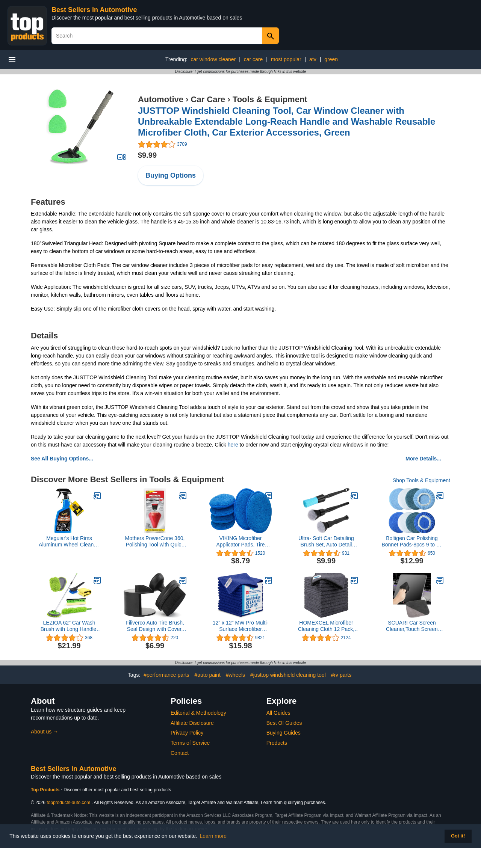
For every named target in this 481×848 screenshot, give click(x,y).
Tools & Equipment (270, 99)
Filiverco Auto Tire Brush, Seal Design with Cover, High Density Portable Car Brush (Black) (154, 626)
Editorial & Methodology (198, 713)
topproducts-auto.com (68, 802)
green (331, 59)
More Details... (423, 459)
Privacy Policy (187, 733)
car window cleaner (213, 59)
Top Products (46, 789)
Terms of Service (190, 743)
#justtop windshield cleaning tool (288, 675)
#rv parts (341, 675)
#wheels (235, 675)
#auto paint (208, 675)
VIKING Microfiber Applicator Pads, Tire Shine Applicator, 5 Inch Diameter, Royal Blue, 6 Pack (240, 541)
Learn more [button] (213, 836)
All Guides (278, 713)
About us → (44, 732)
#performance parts (166, 675)
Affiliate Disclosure (192, 723)
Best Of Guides (284, 723)
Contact (180, 753)
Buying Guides (283, 733)
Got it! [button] (458, 836)
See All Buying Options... (62, 459)
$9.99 (147, 155)
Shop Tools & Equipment (421, 480)
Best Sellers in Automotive (94, 10)
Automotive (160, 99)
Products (276, 743)
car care (253, 59)
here (233, 445)
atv (312, 59)
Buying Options (170, 175)
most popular (286, 59)
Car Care (208, 99)
